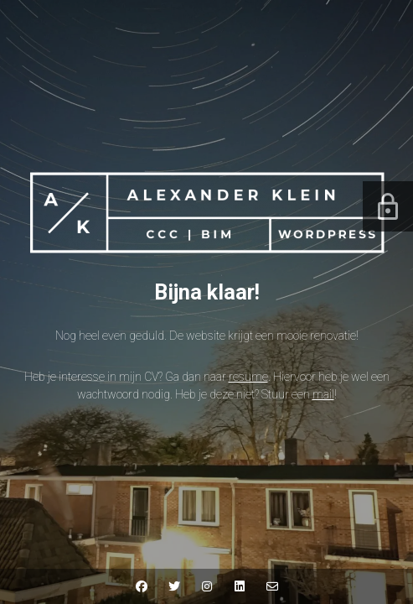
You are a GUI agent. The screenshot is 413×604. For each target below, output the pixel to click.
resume (248, 376)
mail (323, 394)
